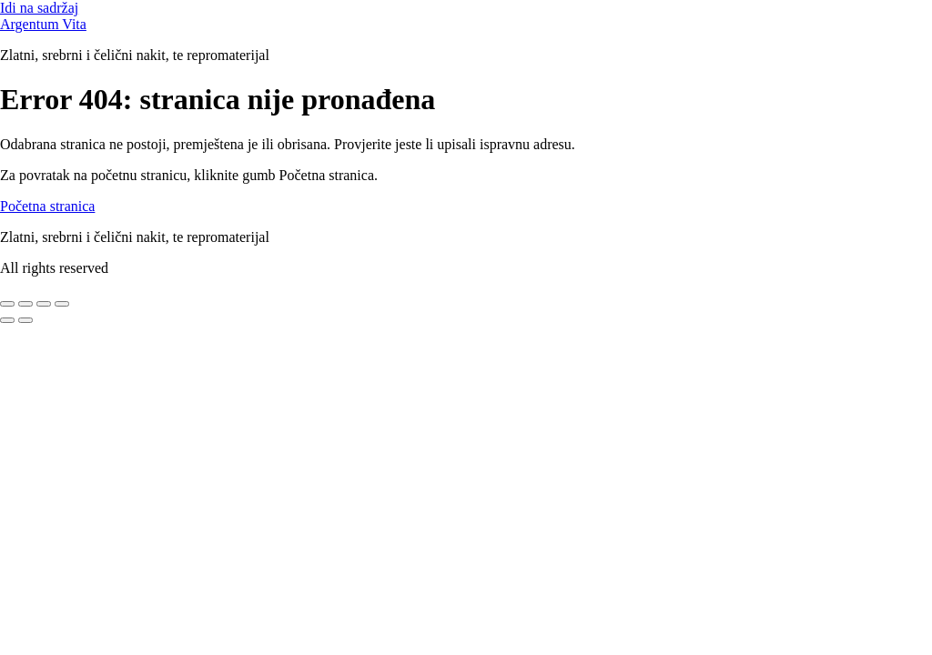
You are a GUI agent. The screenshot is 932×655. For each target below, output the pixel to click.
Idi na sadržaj (39, 7)
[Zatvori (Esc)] (62, 304)
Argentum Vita (43, 24)
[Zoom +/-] (7, 304)
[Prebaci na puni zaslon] (25, 304)
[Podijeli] (43, 304)
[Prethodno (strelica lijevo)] (7, 320)
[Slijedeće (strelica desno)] (25, 320)
